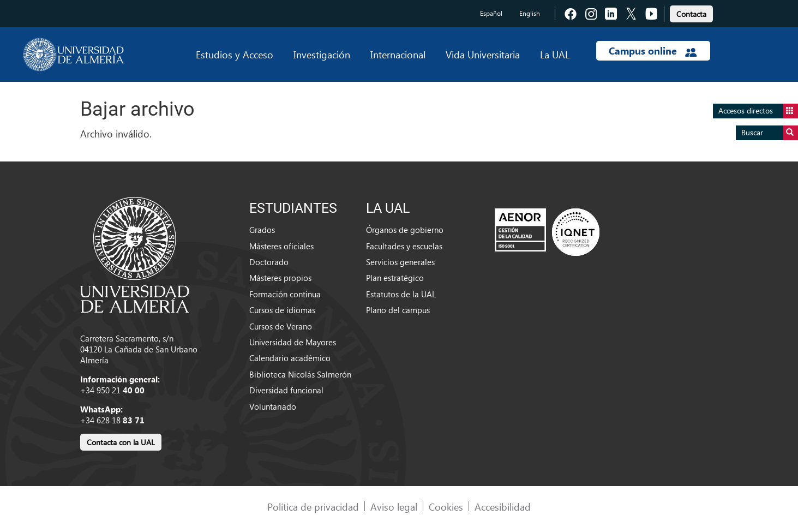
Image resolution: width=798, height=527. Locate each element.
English (529, 13)
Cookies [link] (446, 506)
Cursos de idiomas (282, 309)
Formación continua (285, 294)
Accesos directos (758, 111)
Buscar (769, 132)
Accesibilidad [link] (503, 506)
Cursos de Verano (280, 326)
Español (491, 13)
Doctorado (269, 261)
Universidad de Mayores (292, 342)
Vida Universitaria (483, 54)
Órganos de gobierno (404, 229)
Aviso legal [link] (393, 506)
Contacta (691, 14)
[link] (691, 12)
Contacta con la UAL (121, 442)
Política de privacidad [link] (313, 506)
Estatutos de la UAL (401, 294)
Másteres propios (280, 277)
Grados (262, 229)
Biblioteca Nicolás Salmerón (300, 374)
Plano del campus (398, 309)
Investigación (321, 54)
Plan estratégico (395, 277)
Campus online (653, 50)
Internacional (397, 54)
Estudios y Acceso (234, 54)
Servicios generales (400, 261)
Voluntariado (272, 406)
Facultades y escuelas (404, 246)
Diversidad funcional (286, 390)
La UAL (554, 54)
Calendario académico (290, 357)
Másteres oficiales (281, 246)
